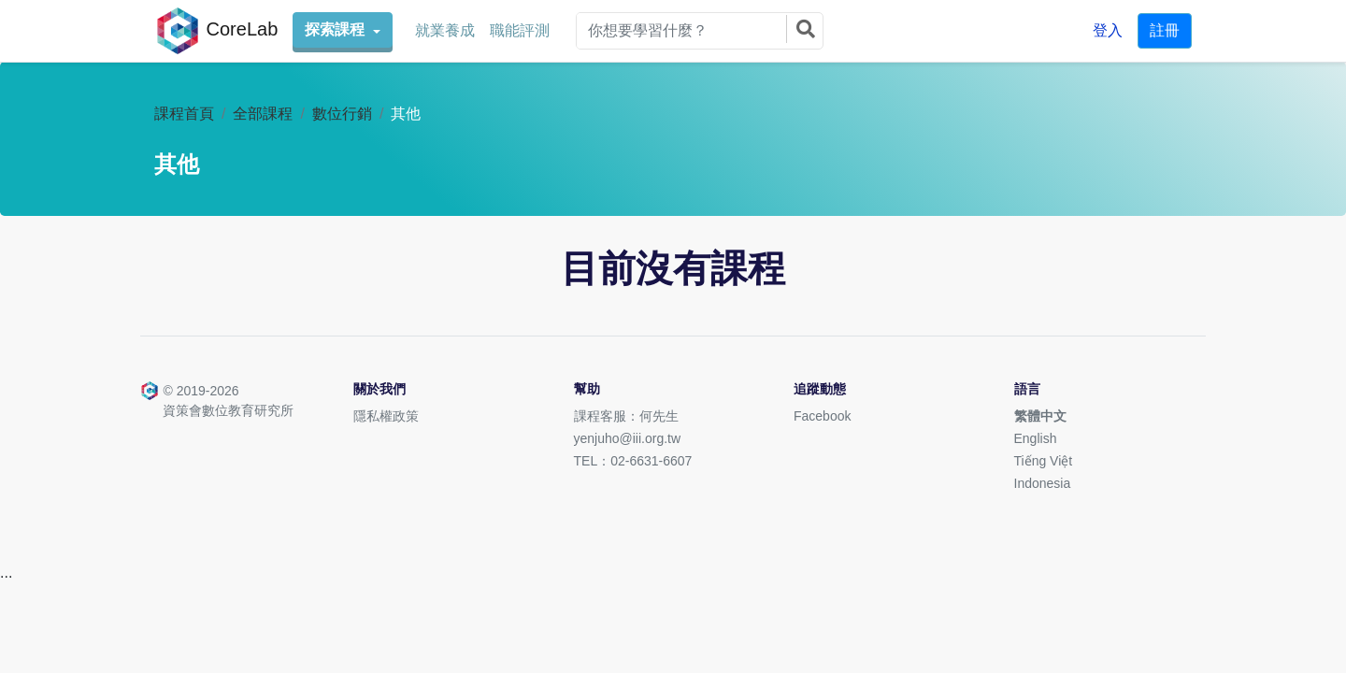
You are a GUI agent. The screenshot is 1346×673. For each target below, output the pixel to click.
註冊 (1165, 30)
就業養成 (445, 30)
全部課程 (263, 114)
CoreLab (216, 30)
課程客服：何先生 (626, 415)
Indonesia (1042, 483)
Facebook (822, 415)
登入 (1108, 30)
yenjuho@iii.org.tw (627, 438)
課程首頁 (184, 114)
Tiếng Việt (1043, 460)
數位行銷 (342, 114)
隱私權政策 (386, 415)
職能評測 (520, 30)
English (1035, 438)
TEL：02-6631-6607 (633, 460)
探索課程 (336, 29)
